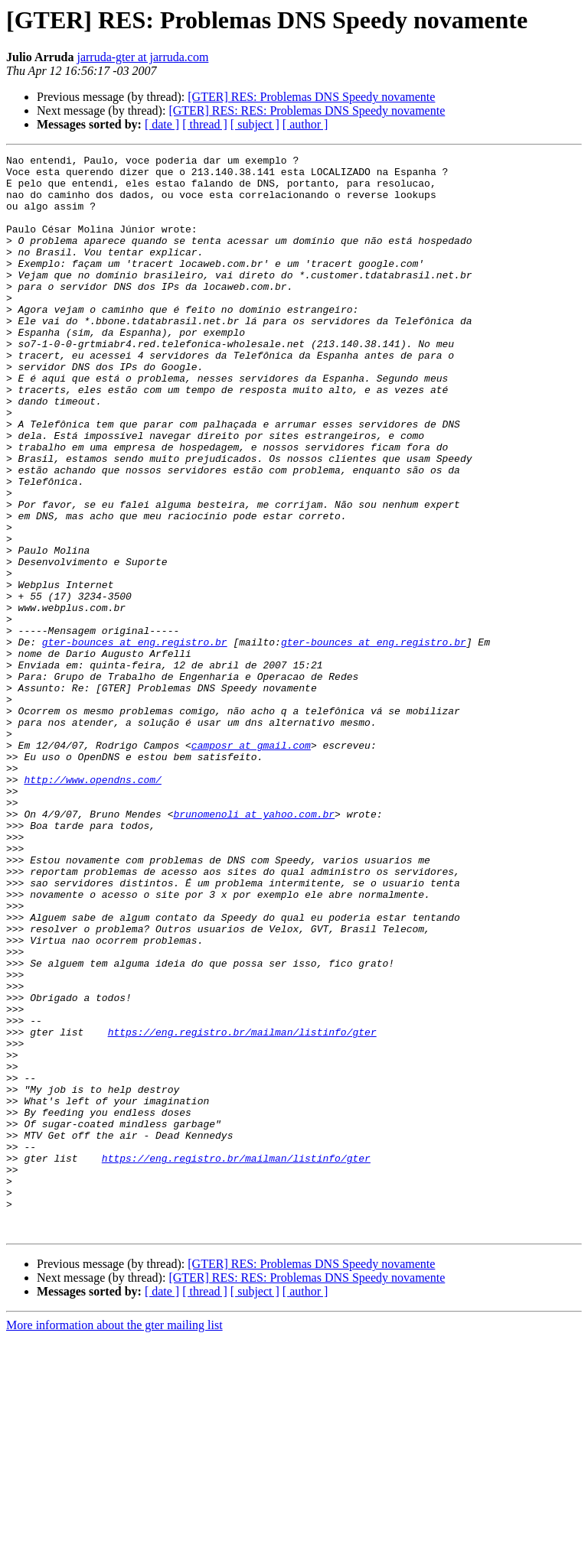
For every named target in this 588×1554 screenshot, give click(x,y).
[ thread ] (204, 124)
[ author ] (305, 124)
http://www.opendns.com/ (92, 905)
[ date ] (162, 124)
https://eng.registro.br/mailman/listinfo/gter (242, 1208)
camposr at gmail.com (251, 864)
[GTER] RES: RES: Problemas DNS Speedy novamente (306, 110)
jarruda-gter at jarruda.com (142, 56)
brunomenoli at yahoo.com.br (254, 947)
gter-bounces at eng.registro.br (134, 740)
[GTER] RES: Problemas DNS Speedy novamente (311, 96)
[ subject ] (254, 124)
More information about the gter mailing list (114, 1540)
